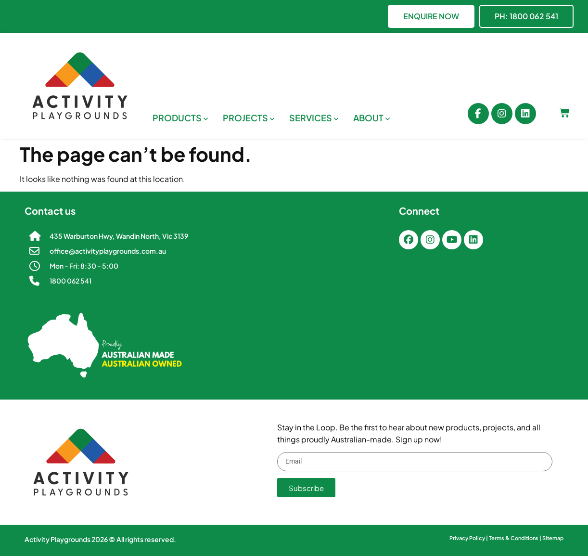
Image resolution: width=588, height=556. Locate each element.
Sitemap (552, 538)
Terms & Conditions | (515, 538)
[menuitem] (180, 117)
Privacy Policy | (469, 538)
